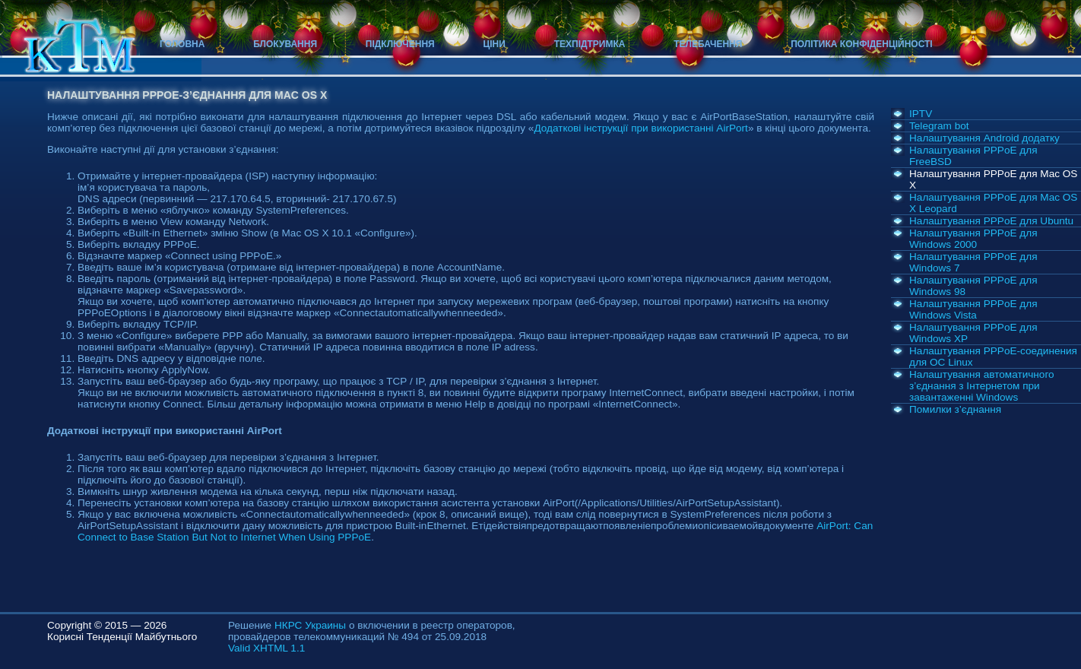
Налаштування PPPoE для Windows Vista (973, 309)
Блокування (285, 44)
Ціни (494, 44)
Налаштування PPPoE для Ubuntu (991, 221)
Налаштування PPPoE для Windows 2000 (973, 238)
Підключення (400, 44)
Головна (182, 44)
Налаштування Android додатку (984, 138)
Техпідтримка (590, 44)
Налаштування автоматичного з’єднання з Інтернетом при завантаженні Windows (981, 386)
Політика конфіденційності (862, 44)
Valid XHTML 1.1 (266, 648)
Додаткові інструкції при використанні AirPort (641, 128)
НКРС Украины (310, 625)
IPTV (920, 113)
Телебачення (708, 44)
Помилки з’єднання (955, 409)
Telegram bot (939, 126)
